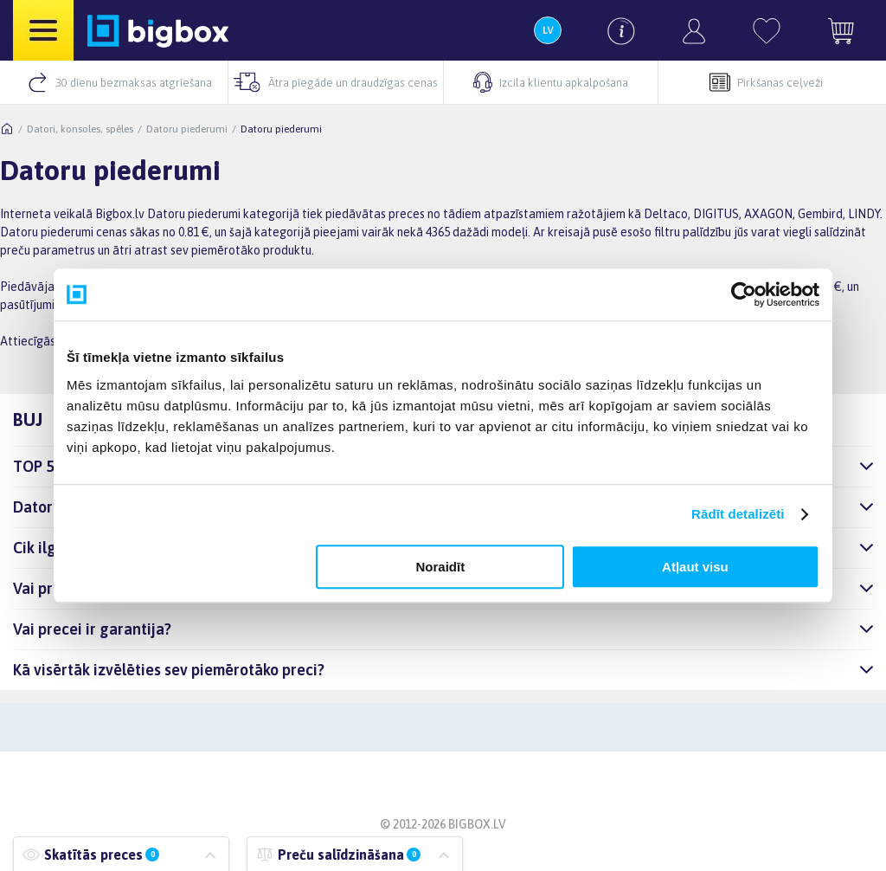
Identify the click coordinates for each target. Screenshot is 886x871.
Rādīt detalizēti (737, 513)
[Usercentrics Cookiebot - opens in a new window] (743, 294)
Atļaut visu (695, 566)
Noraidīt (440, 566)
